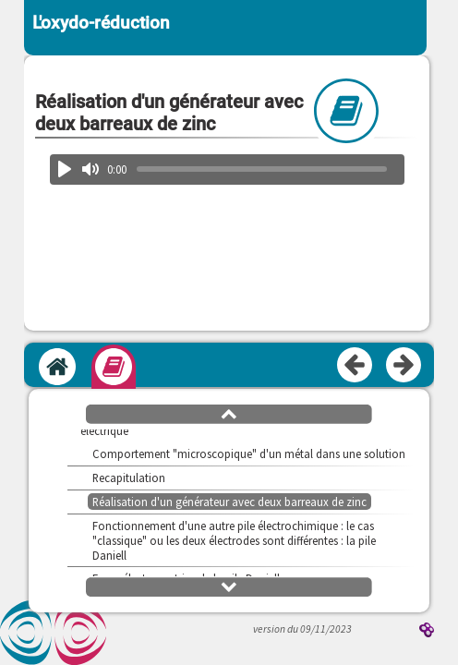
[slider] (262, 169)
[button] (229, 413)
